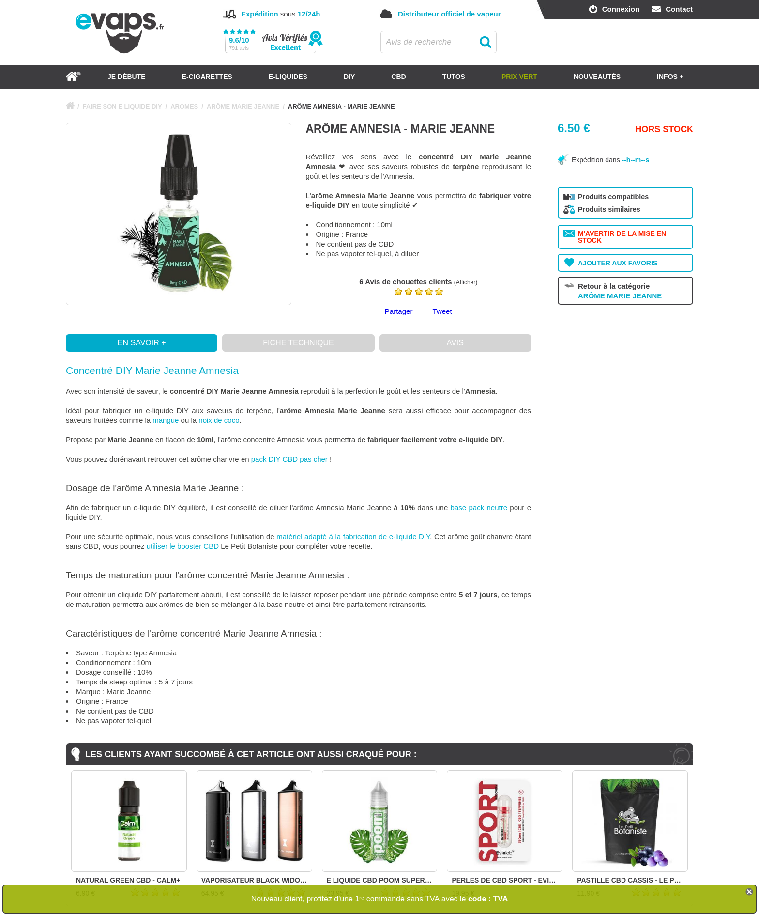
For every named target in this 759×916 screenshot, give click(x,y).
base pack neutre (479, 507)
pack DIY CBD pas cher (289, 459)
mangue (165, 420)
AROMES (184, 106)
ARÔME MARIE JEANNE (243, 106)
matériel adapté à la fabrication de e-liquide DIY (353, 536)
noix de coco (218, 420)
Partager (399, 311)
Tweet (442, 311)
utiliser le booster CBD (183, 546)
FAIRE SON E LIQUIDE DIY (122, 106)
